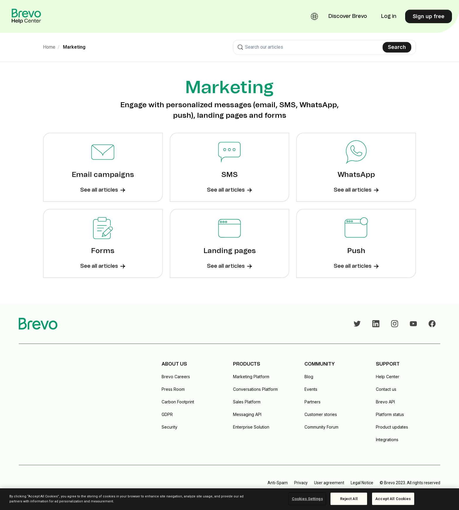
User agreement (329, 482)
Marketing (74, 47)
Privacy (301, 482)
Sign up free (428, 16)
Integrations (387, 439)
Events (310, 389)
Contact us (386, 389)
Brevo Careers (176, 376)
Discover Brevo (347, 16)
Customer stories (320, 414)
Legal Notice (362, 482)
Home (49, 47)
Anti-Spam (278, 482)
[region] (229, 499)
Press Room (173, 389)
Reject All (349, 499)
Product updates (392, 426)
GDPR (167, 414)
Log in (388, 16)
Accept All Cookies (393, 499)
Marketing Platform (251, 376)
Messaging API (247, 414)
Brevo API (385, 401)
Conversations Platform (255, 389)
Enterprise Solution (251, 426)
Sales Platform (247, 401)
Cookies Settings (307, 499)
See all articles (102, 190)
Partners (312, 401)
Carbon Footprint (178, 401)
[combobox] (324, 47)
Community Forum (321, 426)
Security (169, 426)
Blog (308, 376)
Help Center (387, 376)
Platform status (390, 414)
